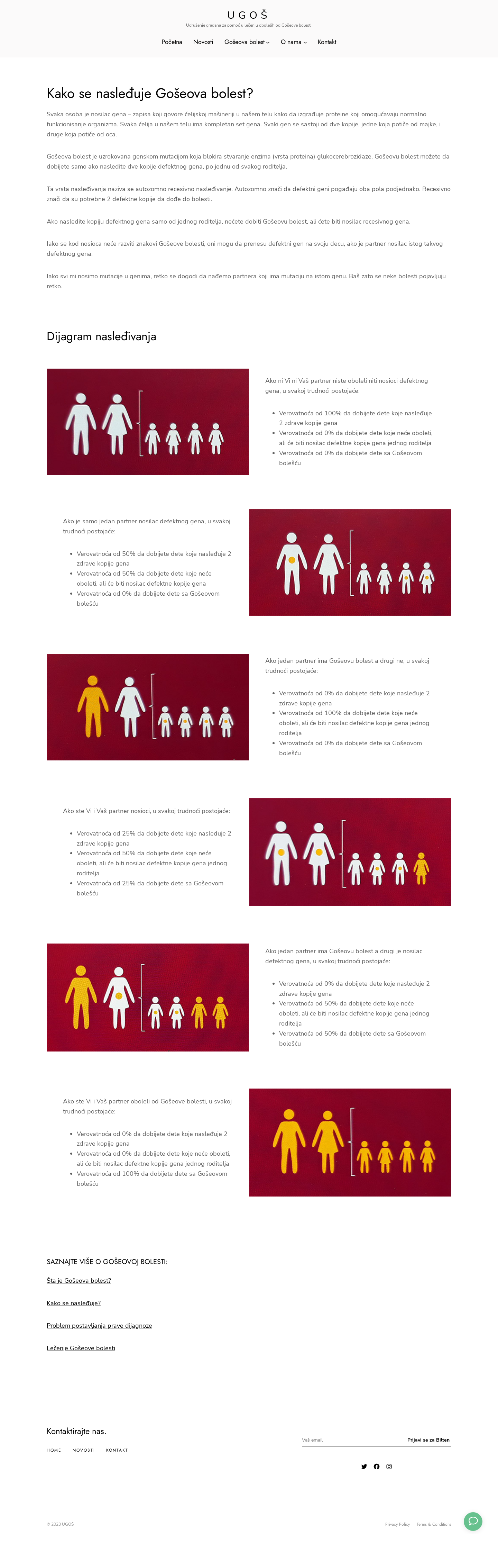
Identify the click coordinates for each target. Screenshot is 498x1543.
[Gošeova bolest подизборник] (268, 42)
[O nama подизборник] (305, 42)
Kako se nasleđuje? (74, 1303)
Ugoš (248, 15)
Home (54, 1450)
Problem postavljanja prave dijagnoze (99, 1325)
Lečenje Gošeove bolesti (81, 1348)
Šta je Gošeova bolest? (79, 1280)
